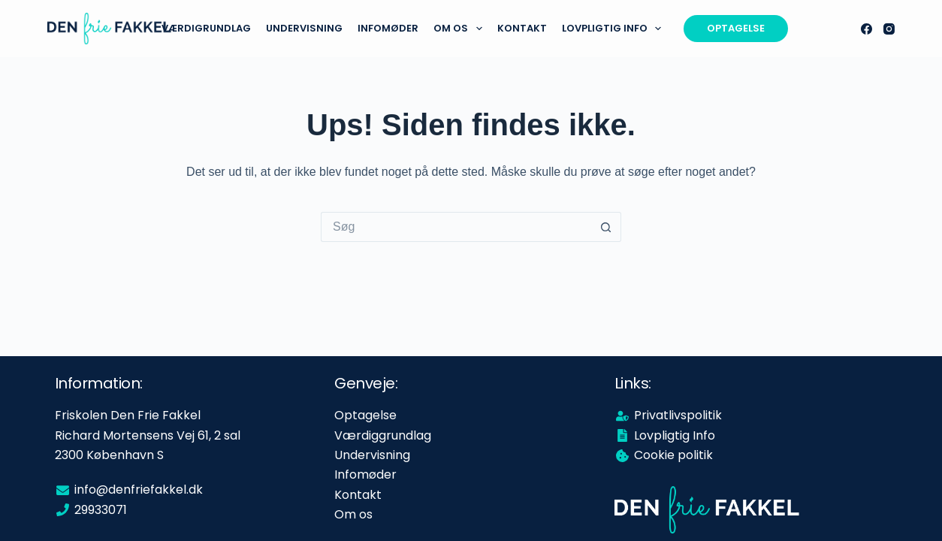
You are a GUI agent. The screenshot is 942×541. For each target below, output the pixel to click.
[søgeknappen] (606, 227)
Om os (460, 29)
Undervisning (304, 28)
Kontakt (522, 28)
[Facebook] (866, 29)
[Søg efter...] (456, 227)
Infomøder (388, 28)
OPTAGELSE (736, 28)
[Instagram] (889, 29)
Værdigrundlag (206, 28)
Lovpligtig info (615, 29)
